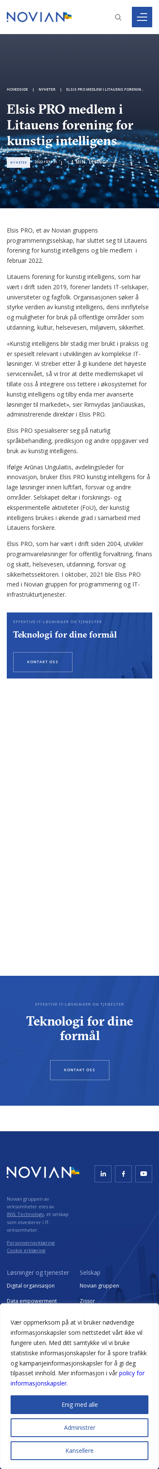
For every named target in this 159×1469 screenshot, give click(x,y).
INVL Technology (25, 1214)
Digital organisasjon (31, 1285)
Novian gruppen (99, 1285)
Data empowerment (32, 1301)
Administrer (79, 1427)
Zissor (87, 1301)
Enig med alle (79, 1404)
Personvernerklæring (31, 1242)
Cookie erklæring (26, 1250)
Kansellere (79, 1450)
